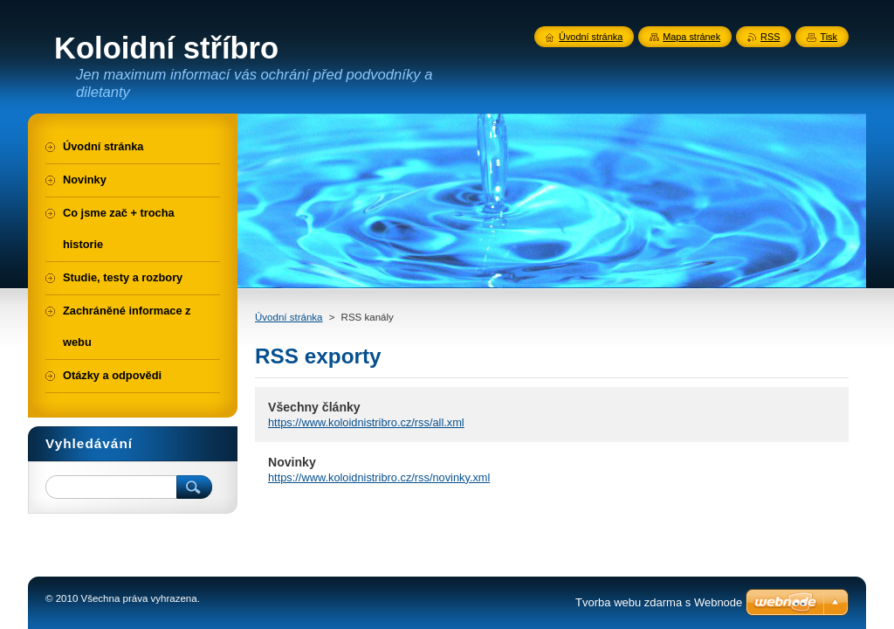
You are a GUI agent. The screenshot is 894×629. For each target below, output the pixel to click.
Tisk (828, 36)
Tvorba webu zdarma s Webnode (658, 602)
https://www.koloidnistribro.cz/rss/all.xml (366, 422)
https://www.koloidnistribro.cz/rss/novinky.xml (379, 477)
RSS (770, 36)
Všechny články (314, 407)
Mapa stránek (691, 36)
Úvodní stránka (288, 317)
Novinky (292, 462)
